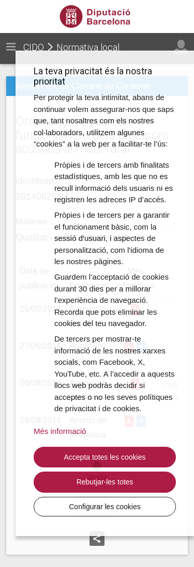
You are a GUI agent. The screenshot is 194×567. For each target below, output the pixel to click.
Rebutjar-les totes (105, 482)
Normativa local (88, 47)
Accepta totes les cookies (105, 457)
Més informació (60, 431)
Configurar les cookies (105, 507)
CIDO (33, 47)
